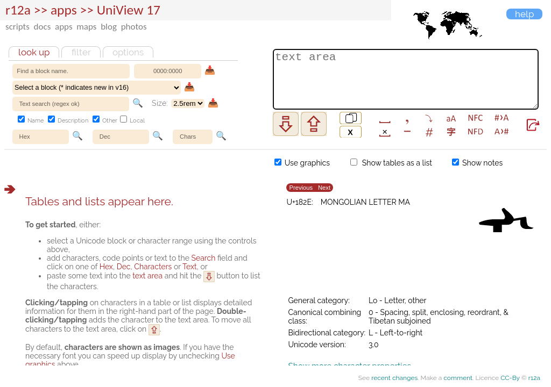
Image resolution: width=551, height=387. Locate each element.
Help (524, 14)
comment (457, 378)
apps (64, 26)
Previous (301, 188)
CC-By (510, 378)
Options (128, 52)
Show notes (477, 163)
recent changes (394, 378)
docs (42, 26)
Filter (81, 52)
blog (109, 26)
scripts (17, 26)
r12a (18, 10)
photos (134, 26)
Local (132, 120)
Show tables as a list (391, 163)
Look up (34, 52)
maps (86, 26)
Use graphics (302, 163)
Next (324, 188)
